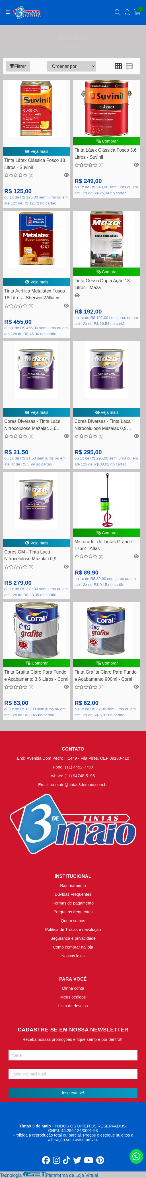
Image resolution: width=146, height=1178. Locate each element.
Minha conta (73, 988)
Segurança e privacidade (73, 938)
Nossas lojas (73, 956)
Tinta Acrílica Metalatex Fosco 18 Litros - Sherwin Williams (34, 294)
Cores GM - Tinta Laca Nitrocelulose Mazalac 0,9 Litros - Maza (30, 556)
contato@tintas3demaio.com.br (79, 784)
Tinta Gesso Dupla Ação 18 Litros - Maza (102, 284)
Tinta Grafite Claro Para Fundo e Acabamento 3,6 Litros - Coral (36, 675)
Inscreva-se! (73, 1093)
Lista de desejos (73, 1006)
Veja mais (36, 151)
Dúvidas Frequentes (73, 894)
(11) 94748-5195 (80, 776)
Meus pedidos (73, 997)
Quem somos (73, 920)
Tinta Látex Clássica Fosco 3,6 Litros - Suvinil (106, 153)
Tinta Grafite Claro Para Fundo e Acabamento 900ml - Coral (106, 675)
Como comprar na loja (73, 947)
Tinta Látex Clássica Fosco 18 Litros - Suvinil (34, 164)
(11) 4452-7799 (79, 767)
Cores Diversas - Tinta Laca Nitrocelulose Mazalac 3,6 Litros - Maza (32, 425)
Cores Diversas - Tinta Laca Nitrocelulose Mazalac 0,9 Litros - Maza (103, 425)
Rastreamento (73, 885)
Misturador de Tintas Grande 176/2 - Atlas (103, 545)
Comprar (107, 141)
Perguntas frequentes (73, 912)
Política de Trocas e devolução (73, 929)
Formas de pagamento (73, 903)
